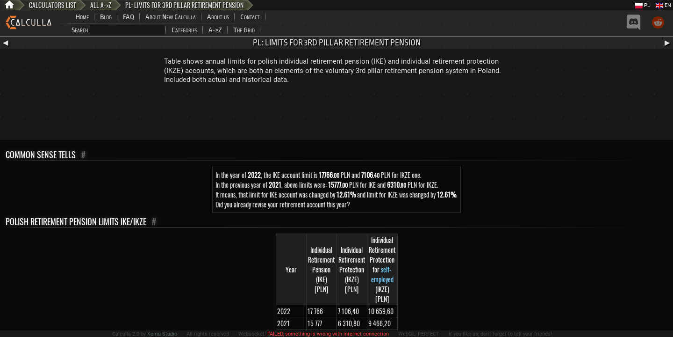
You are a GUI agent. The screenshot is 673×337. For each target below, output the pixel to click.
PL (642, 5)
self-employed (382, 274)
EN (663, 5)
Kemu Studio (162, 334)
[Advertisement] (336, 114)
